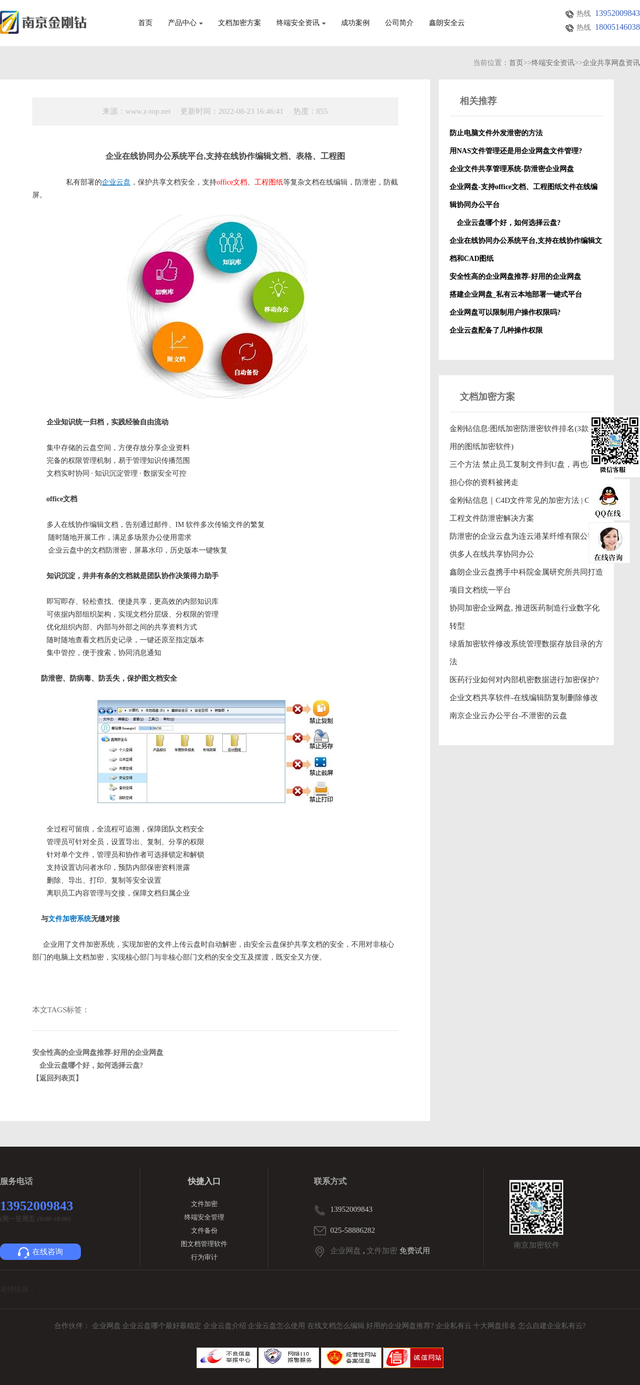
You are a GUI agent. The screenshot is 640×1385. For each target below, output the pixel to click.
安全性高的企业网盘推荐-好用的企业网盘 (98, 1052)
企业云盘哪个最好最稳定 (162, 1326)
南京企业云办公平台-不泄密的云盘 (508, 715)
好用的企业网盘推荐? (401, 1326)
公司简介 (399, 23)
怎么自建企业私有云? (552, 1326)
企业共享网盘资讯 (611, 63)
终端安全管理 (204, 1217)
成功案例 (355, 23)
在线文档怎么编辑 (336, 1326)
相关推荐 (478, 101)
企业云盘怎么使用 (277, 1326)
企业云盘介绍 (225, 1326)
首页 (145, 23)
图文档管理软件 (204, 1244)
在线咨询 (40, 1252)
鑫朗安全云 (447, 23)
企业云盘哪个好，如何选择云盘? (87, 1065)
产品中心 (185, 23)
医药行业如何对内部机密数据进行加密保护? (524, 680)
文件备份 (204, 1230)
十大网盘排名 (494, 1326)
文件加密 (204, 1204)
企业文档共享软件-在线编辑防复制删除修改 (524, 698)
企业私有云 (455, 1326)
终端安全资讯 (301, 23)
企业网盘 (345, 1251)
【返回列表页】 (57, 1078)
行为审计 (204, 1257)
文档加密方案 (239, 23)
